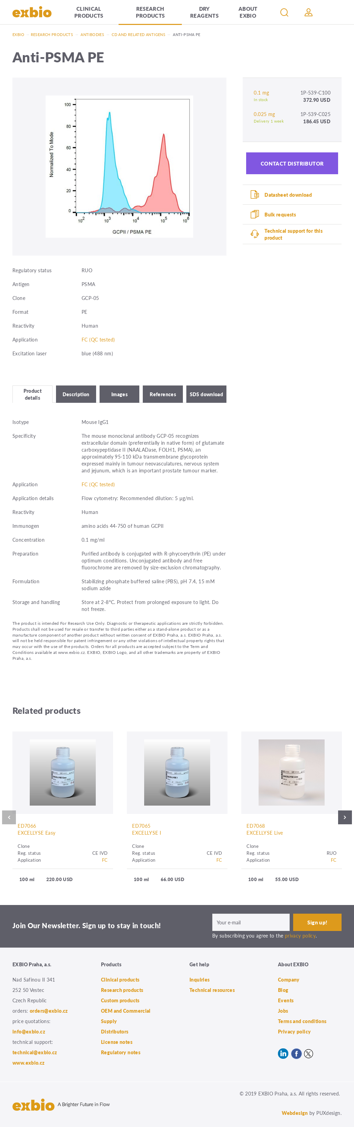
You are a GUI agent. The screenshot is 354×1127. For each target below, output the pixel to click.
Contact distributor (292, 163)
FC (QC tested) (98, 339)
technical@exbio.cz (34, 1052)
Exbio (18, 34)
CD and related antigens (138, 34)
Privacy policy (294, 1031)
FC (105, 860)
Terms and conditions (302, 1021)
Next (345, 817)
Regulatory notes (120, 1052)
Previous (9, 817)
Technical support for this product (293, 234)
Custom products (120, 1000)
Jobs (283, 1010)
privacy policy (300, 935)
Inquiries (199, 979)
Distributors (115, 1031)
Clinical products (88, 12)
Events (286, 1000)
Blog (283, 989)
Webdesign (295, 1112)
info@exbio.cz (28, 1031)
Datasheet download (288, 194)
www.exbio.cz (28, 1062)
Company (289, 979)
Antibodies (92, 34)
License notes (116, 1041)
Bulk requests (280, 214)
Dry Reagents (204, 12)
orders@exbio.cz (49, 1010)
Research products (150, 12)
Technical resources (212, 989)
